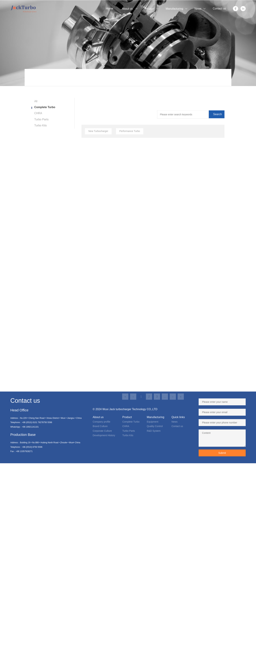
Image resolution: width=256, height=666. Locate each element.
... (165, 431)
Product (101, 78)
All (35, 105)
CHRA (38, 116)
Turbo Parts (41, 122)
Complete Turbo (44, 110)
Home (89, 78)
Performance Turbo (129, 161)
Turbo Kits (40, 128)
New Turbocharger (98, 161)
